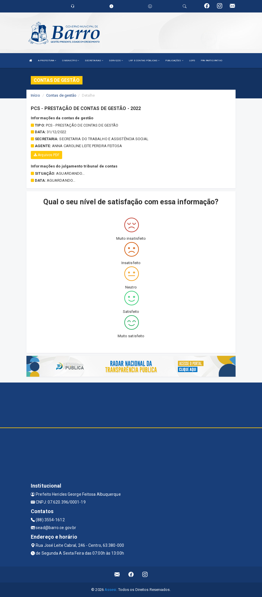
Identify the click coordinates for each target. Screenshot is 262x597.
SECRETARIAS (94, 60)
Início (35, 95)
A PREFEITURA (47, 60)
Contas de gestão (61, 95)
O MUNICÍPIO (70, 60)
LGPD (192, 60)
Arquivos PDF (46, 155)
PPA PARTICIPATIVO (211, 60)
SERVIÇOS (116, 60)
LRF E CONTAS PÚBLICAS (144, 60)
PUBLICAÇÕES (174, 60)
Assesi (110, 589)
